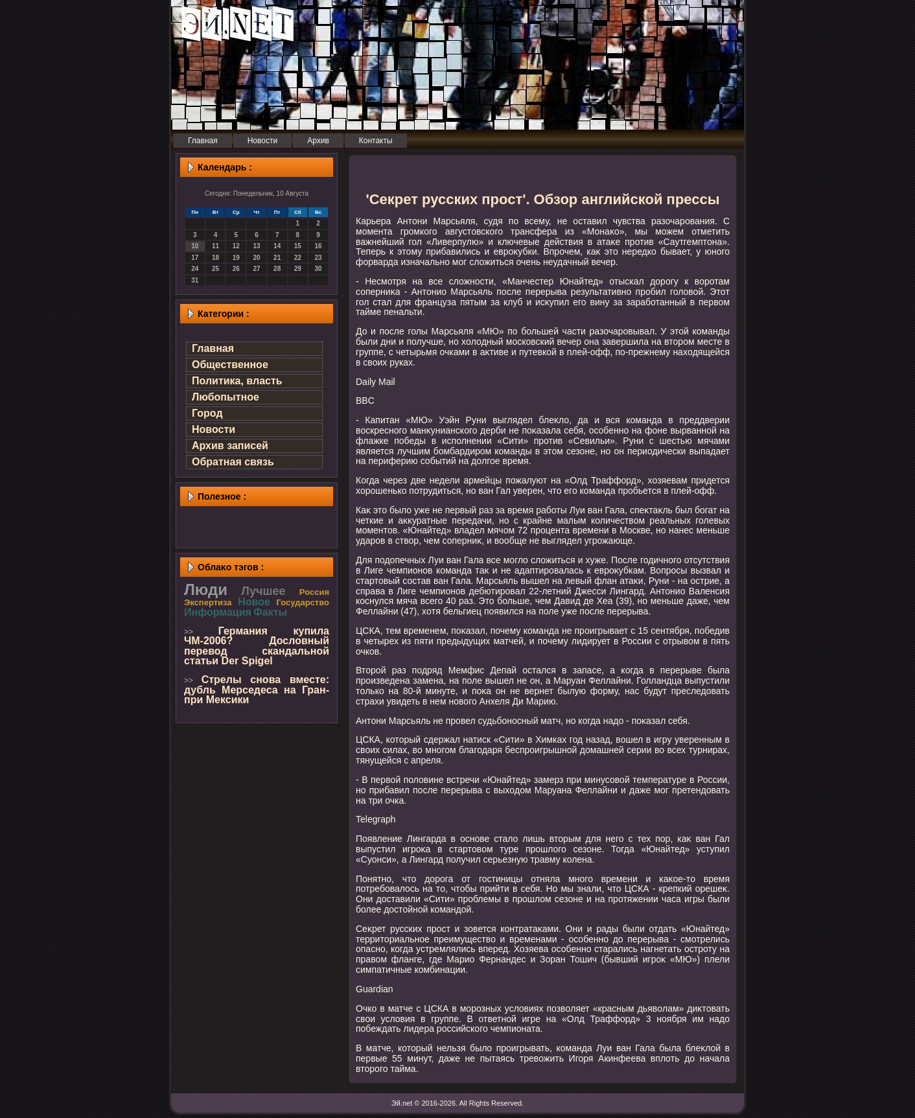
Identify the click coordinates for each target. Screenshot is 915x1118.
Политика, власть (237, 380)
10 (194, 246)
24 (194, 268)
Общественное (230, 364)
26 (236, 268)
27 (256, 268)
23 (318, 257)
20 (256, 257)
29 (297, 268)
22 (297, 257)
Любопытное (225, 396)
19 (236, 257)
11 (215, 246)
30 (318, 268)
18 (215, 257)
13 (256, 246)
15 (297, 246)
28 (277, 268)
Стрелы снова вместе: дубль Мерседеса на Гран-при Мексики (256, 689)
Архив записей (230, 445)
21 (277, 257)
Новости (213, 429)
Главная (213, 348)
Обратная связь (233, 461)
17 (194, 257)
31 (194, 280)
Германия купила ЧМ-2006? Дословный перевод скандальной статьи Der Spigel (256, 646)
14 (277, 246)
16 (318, 246)
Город (207, 413)
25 (215, 268)
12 (236, 246)
